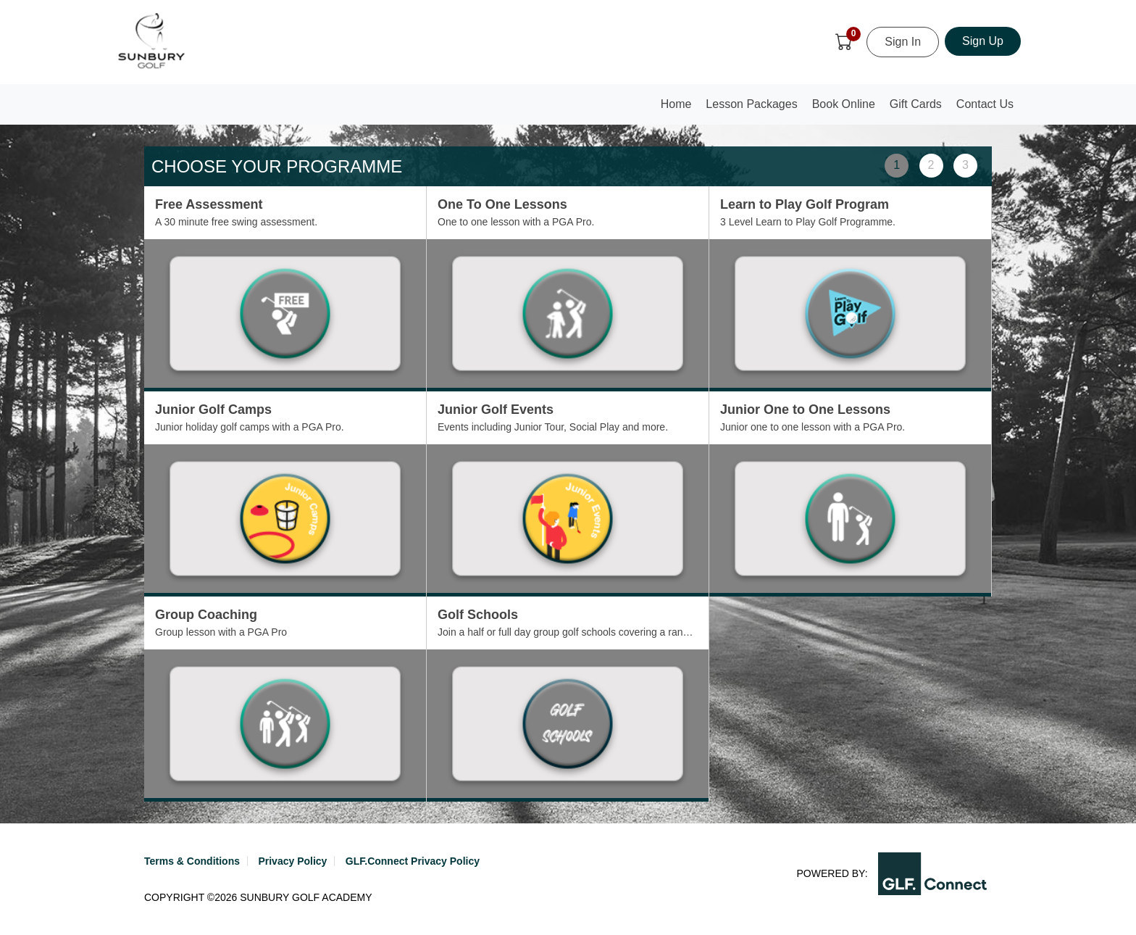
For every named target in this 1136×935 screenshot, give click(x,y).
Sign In (903, 42)
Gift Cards (916, 104)
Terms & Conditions (192, 861)
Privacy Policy (292, 861)
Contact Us (985, 104)
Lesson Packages (751, 104)
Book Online (843, 104)
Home (679, 108)
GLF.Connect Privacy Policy (413, 861)
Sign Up (982, 41)
